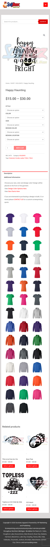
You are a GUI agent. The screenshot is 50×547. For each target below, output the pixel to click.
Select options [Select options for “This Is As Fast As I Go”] (8, 466)
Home (7, 83)
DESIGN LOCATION (12, 135)
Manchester (36, 540)
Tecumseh (14, 540)
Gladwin (44, 534)
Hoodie (17, 158)
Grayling (29, 537)
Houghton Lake (8, 534)
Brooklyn (28, 540)
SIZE (7, 121)
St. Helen (43, 531)
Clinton (18, 542)
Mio (39, 537)
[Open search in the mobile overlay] (25, 21)
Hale (43, 537)
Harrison (8, 537)
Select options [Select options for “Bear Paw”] (32, 466)
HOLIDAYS (19, 83)
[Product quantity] (8, 148)
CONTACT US (18, 199)
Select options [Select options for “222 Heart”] (32, 509)
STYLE (8, 106)
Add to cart (20, 148)
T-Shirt (31, 158)
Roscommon (19, 534)
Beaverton (15, 537)
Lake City (23, 537)
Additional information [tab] (12, 177)
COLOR (8, 113)
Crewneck (12, 158)
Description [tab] (8, 173)
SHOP (12, 83)
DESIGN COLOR (11, 128)
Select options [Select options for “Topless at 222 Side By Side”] (8, 509)
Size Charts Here (14, 191)
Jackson (21, 540)
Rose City (37, 534)
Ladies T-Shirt (24, 158)
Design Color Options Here (17, 188)
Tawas (35, 537)
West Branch (28, 534)
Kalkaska (7, 540)
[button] (44, 35)
